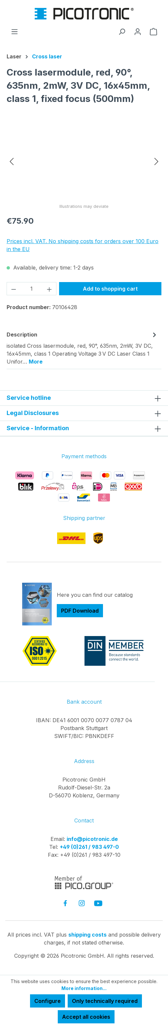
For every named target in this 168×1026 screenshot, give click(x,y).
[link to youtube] (98, 903)
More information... (84, 988)
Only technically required (105, 1001)
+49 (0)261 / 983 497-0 (89, 847)
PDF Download (80, 610)
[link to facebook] (65, 903)
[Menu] (14, 31)
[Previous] (12, 161)
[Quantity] (31, 288)
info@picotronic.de (92, 839)
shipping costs (87, 934)
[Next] (156, 161)
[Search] (122, 31)
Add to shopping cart (110, 288)
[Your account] (138, 31)
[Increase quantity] (49, 288)
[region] (84, 161)
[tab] (82, 347)
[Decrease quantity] (13, 288)
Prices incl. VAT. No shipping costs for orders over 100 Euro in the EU (82, 245)
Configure (47, 1001)
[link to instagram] (81, 903)
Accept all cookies (86, 1016)
